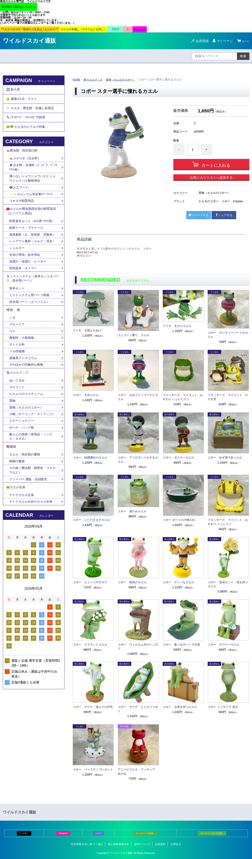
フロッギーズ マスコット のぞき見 (228, 397)
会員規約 (160, 844)
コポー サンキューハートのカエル (228, 334)
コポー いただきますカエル (91, 519)
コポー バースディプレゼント (93, 769)
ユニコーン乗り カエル (133, 335)
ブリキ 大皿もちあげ (87, 330)
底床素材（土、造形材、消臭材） (30, 256)
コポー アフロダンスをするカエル (138, 459)
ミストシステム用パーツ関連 (32, 330)
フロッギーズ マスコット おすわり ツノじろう (228, 522)
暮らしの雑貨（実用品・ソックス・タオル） (32, 488)
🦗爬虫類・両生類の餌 (23, 161)
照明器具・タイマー (24, 299)
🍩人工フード (19, 202)
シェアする (223, 215)
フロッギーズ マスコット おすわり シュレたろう (183, 397)
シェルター (19, 278)
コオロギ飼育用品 (22, 216)
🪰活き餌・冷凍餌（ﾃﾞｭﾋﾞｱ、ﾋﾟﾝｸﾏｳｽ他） (33, 180)
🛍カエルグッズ (94, 79)
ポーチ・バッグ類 (22, 479)
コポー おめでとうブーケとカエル (138, 397)
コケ (14, 369)
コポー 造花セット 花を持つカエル (228, 584)
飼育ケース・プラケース (27, 246)
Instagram (63, 833)
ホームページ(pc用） (145, 833)
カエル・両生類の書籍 (25, 509)
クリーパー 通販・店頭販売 (29, 535)
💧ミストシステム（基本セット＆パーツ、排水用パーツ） (33, 311)
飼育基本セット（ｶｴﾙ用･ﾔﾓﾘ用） (33, 239)
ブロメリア (19, 362)
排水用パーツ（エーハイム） (30, 337)
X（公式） (24, 833)
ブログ (98, 833)
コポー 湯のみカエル (132, 511)
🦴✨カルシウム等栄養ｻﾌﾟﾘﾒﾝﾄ (32, 209)
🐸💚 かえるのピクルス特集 (27, 135)
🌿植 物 (13, 346)
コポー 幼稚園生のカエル (90, 457)
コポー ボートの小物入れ (179, 519)
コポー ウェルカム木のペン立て (138, 646)
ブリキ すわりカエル (177, 325)
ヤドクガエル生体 (22, 554)
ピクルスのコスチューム (27, 438)
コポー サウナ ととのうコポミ (138, 709)
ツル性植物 (17, 391)
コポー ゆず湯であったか (225, 457)
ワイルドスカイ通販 (29, 41)
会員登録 (199, 41)
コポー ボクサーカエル (178, 457)
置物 (12, 445)
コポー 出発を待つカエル (180, 706)
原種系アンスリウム (24, 398)
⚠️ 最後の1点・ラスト (22, 102)
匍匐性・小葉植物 (22, 377)
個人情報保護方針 (118, 844)
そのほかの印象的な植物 (27, 405)
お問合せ (175, 844)
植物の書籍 (19, 516)
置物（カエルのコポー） (124, 79)
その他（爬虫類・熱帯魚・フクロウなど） (32, 526)
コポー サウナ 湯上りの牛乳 (93, 706)
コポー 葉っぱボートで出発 (181, 644)
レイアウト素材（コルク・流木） (30, 268)
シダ (14, 355)
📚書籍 (11, 500)
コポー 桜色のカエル (132, 582)
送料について (142, 844)
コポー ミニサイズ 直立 (223, 706)
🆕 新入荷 (13, 90)
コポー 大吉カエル (86, 395)
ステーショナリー (22, 471)
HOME (77, 79)
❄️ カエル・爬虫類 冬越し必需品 (31, 113)
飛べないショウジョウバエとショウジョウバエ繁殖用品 (32, 192)
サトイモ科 (17, 384)
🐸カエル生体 (16, 545)
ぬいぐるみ (17, 424)
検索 (243, 56)
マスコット (17, 431)
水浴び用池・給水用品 (27, 285)
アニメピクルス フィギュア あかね (138, 771)
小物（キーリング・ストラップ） (30, 462)
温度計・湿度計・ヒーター (29, 292)
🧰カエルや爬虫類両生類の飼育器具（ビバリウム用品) (33, 228)
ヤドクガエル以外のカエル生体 (32, 561)
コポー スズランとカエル (90, 644)
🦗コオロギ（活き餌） (26, 170)
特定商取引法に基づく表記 (87, 844)
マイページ (222, 41)
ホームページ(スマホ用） (212, 833)
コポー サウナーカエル (223, 644)
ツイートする (199, 215)
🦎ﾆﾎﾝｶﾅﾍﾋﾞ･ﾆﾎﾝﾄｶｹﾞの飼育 (26, 124)
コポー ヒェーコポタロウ (90, 582)
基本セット (19, 322)
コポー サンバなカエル (178, 582)
